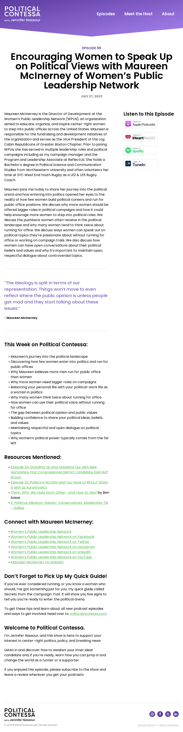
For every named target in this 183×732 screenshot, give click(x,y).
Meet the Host (138, 14)
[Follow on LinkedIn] (176, 715)
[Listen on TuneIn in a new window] (140, 163)
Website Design (146, 725)
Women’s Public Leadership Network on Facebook (52, 536)
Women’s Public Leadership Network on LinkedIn (51, 552)
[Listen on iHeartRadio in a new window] (140, 137)
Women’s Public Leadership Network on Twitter (50, 541)
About (168, 14)
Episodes (106, 14)
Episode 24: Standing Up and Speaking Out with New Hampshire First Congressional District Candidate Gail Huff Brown (59, 472)
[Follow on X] (168, 715)
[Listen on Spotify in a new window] (140, 150)
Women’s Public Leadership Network (41, 531)
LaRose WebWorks (169, 725)
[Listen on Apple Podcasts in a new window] (140, 123)
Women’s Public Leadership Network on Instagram (53, 546)
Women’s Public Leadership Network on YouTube (51, 557)
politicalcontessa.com (88, 613)
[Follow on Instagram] (152, 715)
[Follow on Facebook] (160, 715)
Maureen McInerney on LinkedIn (37, 562)
